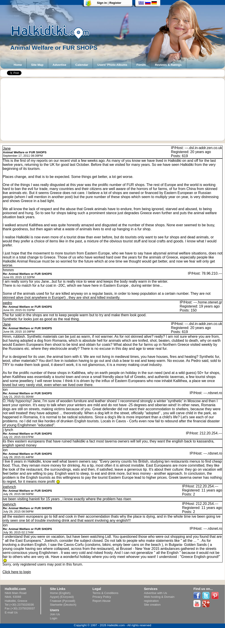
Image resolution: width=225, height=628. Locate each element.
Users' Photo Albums (112, 64)
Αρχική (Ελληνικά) (62, 596)
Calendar (81, 64)
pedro (7, 303)
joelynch (9, 487)
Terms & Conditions (105, 593)
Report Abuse (101, 600)
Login (53, 618)
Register (115, 2)
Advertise (59, 64)
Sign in (102, 2)
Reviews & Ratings (168, 64)
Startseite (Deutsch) (63, 604)
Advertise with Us (155, 593)
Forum (141, 64)
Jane (7, 148)
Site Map (37, 64)
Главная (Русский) (62, 600)
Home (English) (60, 593)
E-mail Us (11, 612)
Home (18, 64)
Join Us (55, 614)
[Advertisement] (114, 109)
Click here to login (16, 572)
